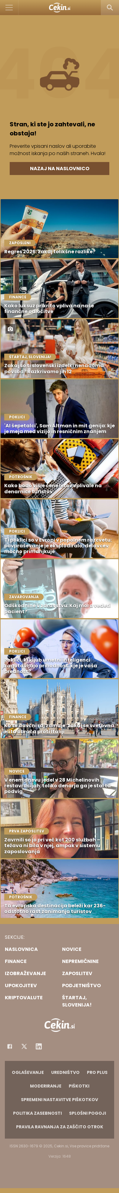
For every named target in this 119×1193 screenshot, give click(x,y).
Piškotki (79, 1086)
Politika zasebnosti (37, 1113)
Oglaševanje (28, 1072)
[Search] (110, 7)
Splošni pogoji (87, 1113)
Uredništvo (65, 1072)
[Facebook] (10, 1046)
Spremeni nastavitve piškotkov (59, 1100)
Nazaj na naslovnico (59, 168)
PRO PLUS (97, 1072)
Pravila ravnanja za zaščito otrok (59, 1127)
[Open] (9, 7)
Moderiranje (45, 1086)
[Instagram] (39, 1046)
